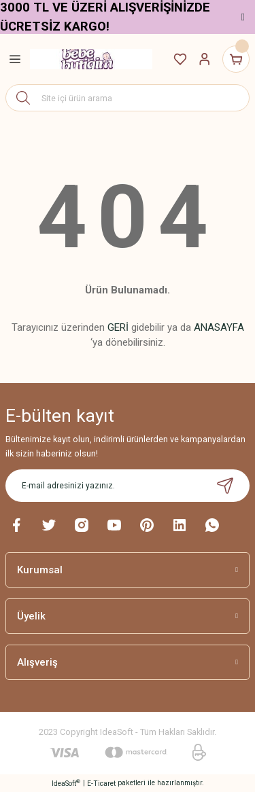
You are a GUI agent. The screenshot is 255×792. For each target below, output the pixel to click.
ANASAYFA (219, 327)
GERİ (118, 327)
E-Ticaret (101, 783)
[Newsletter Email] (127, 485)
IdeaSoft (66, 782)
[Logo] (91, 59)
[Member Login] (204, 59)
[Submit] (225, 485)
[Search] (127, 97)
